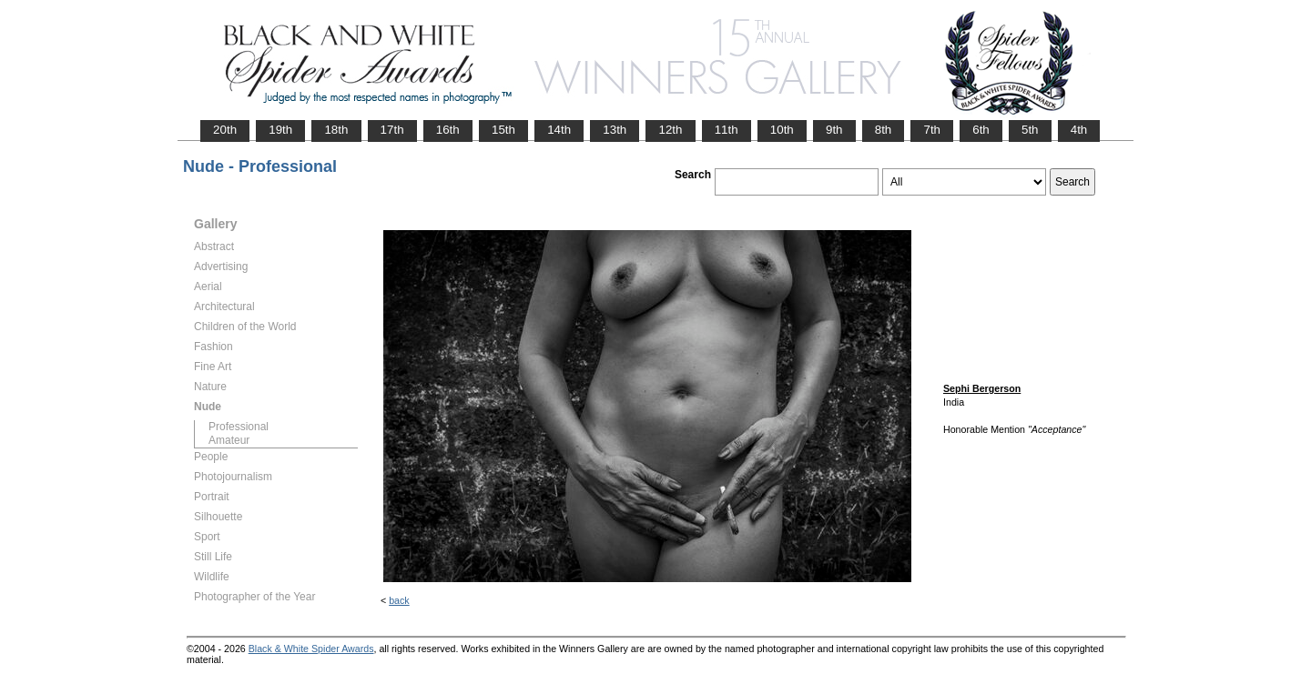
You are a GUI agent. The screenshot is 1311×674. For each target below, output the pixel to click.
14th (559, 129)
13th (614, 129)
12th (670, 129)
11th (726, 129)
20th (225, 129)
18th (336, 129)
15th (503, 129)
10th (782, 129)
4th (1079, 129)
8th (883, 129)
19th (280, 129)
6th (981, 129)
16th (448, 129)
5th (1030, 129)
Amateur (228, 440)
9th (834, 129)
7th (931, 129)
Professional (238, 426)
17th (392, 129)
